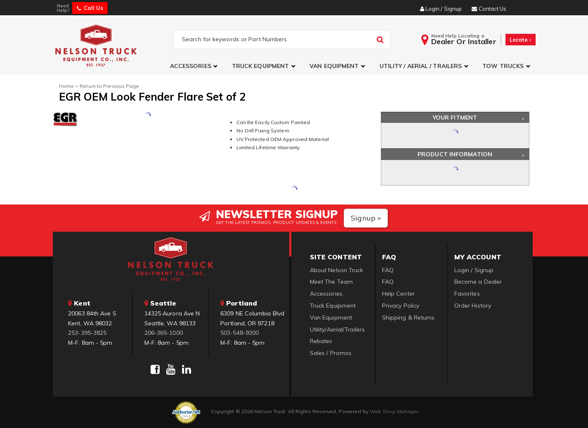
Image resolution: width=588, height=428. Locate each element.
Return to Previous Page (109, 86)
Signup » (366, 218)
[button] (195, 66)
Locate (520, 39)
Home (66, 86)
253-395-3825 (87, 332)
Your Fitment (455, 117)
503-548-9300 (239, 332)
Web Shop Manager (394, 411)
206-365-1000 (163, 332)
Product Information (455, 154)
